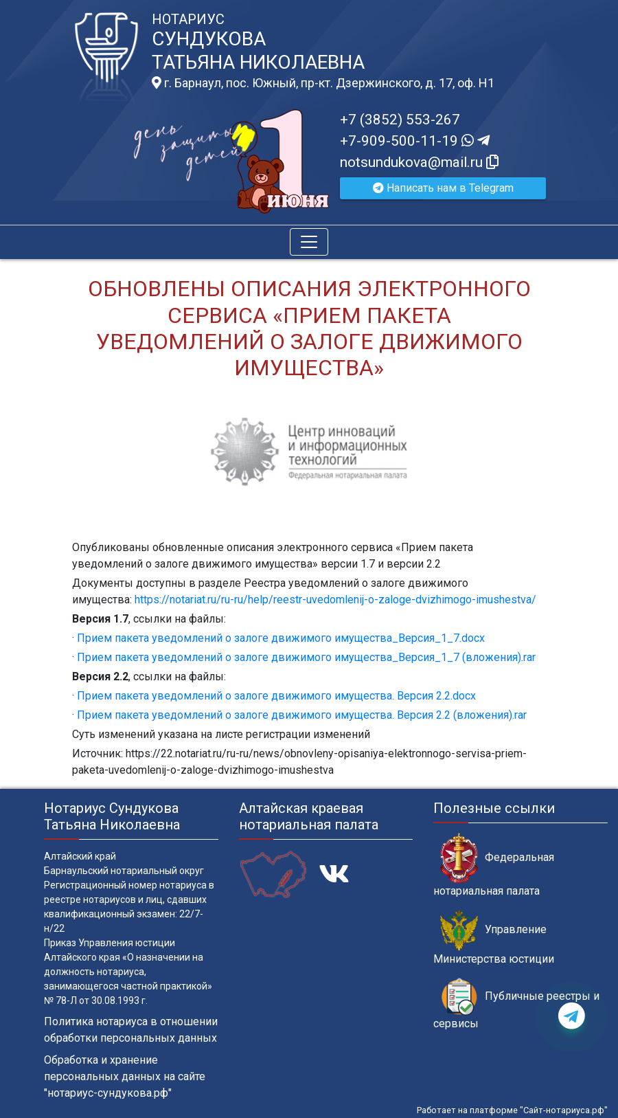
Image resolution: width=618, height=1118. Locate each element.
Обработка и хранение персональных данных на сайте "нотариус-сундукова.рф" (124, 1076)
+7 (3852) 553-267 (400, 119)
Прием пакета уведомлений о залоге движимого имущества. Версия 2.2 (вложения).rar (302, 715)
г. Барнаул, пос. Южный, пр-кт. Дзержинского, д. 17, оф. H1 (323, 83)
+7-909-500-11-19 (415, 141)
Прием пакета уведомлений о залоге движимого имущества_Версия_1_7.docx (281, 638)
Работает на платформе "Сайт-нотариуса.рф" (512, 1110)
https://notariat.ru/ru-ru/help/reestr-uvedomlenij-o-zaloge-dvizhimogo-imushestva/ (335, 599)
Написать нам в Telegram (443, 187)
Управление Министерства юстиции (493, 937)
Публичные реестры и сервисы (516, 1004)
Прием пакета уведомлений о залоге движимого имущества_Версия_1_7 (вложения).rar (306, 657)
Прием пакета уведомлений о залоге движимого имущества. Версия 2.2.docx (276, 695)
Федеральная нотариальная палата (493, 865)
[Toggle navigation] (309, 242)
